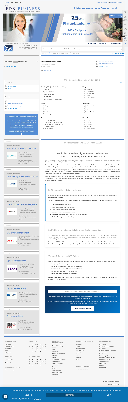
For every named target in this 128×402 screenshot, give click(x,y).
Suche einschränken (118, 53)
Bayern (54, 348)
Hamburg (54, 355)
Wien (77, 359)
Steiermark (79, 354)
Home (7, 2)
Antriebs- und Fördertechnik (106, 346)
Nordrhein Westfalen (57, 363)
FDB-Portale (92, 43)
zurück (120, 83)
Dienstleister (102, 348)
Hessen (54, 357)
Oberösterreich (80, 350)
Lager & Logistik (103, 356)
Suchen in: (45, 53)
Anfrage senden (12, 108)
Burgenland (79, 344)
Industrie (101, 354)
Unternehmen (8, 344)
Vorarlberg (78, 357)
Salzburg (78, 352)
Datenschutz (105, 2)
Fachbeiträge (102, 367)
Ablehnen (29, 395)
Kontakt (120, 2)
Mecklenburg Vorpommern (59, 359)
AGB (98, 2)
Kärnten (78, 346)
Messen (10, 89)
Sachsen (54, 369)
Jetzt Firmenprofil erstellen (82, 308)
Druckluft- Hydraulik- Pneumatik (107, 350)
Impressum (113, 2)
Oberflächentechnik (104, 359)
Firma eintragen (117, 16)
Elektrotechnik (103, 352)
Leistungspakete (9, 346)
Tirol (77, 356)
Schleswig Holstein (57, 372)
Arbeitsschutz (102, 344)
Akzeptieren (69, 395)
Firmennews (8, 361)
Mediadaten (8, 348)
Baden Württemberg (57, 346)
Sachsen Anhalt (56, 370)
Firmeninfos (102, 43)
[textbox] (80, 49)
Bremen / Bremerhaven (58, 353)
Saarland (54, 367)
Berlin (53, 349)
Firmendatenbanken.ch (82, 369)
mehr (109, 395)
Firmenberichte (9, 359)
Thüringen (55, 374)
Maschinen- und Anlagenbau (106, 357)
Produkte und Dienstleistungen (60, 53)
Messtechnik (102, 363)
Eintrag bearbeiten (11, 66)
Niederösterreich (80, 348)
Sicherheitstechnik (104, 361)
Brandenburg (55, 351)
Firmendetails (12, 86)
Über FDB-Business (115, 43)
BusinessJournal (9, 363)
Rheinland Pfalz (56, 365)
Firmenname (75, 53)
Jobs (6, 350)
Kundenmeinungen (10, 370)
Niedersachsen (56, 361)
